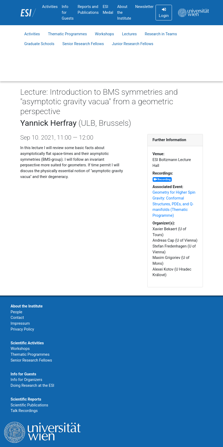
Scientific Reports (26, 399)
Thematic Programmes (67, 34)
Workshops (104, 34)
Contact (17, 317)
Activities (50, 7)
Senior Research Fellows (83, 44)
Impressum (20, 323)
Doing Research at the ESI (32, 385)
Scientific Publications (29, 405)
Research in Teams (161, 34)
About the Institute (124, 12)
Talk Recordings (24, 411)
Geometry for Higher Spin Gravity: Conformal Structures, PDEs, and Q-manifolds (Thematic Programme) (174, 204)
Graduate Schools (39, 44)
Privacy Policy (22, 329)
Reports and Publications (88, 10)
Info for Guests (68, 12)
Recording (162, 179)
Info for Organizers (26, 379)
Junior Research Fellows (132, 44)
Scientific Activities (27, 343)
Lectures (129, 34)
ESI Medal (108, 10)
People (16, 312)
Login (164, 12)
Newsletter (144, 7)
